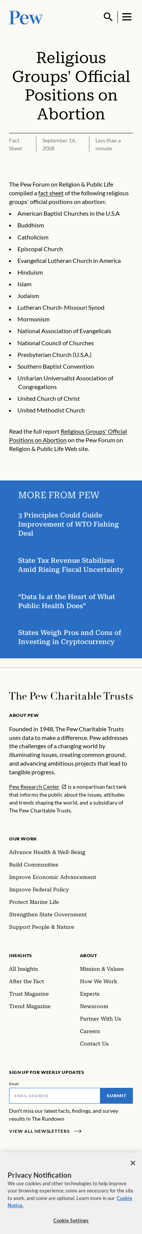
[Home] (71, 696)
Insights (20, 955)
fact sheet (51, 192)
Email (14, 1084)
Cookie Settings (71, 1225)
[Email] (54, 1096)
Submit (116, 1095)
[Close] (133, 1167)
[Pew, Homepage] (26, 17)
